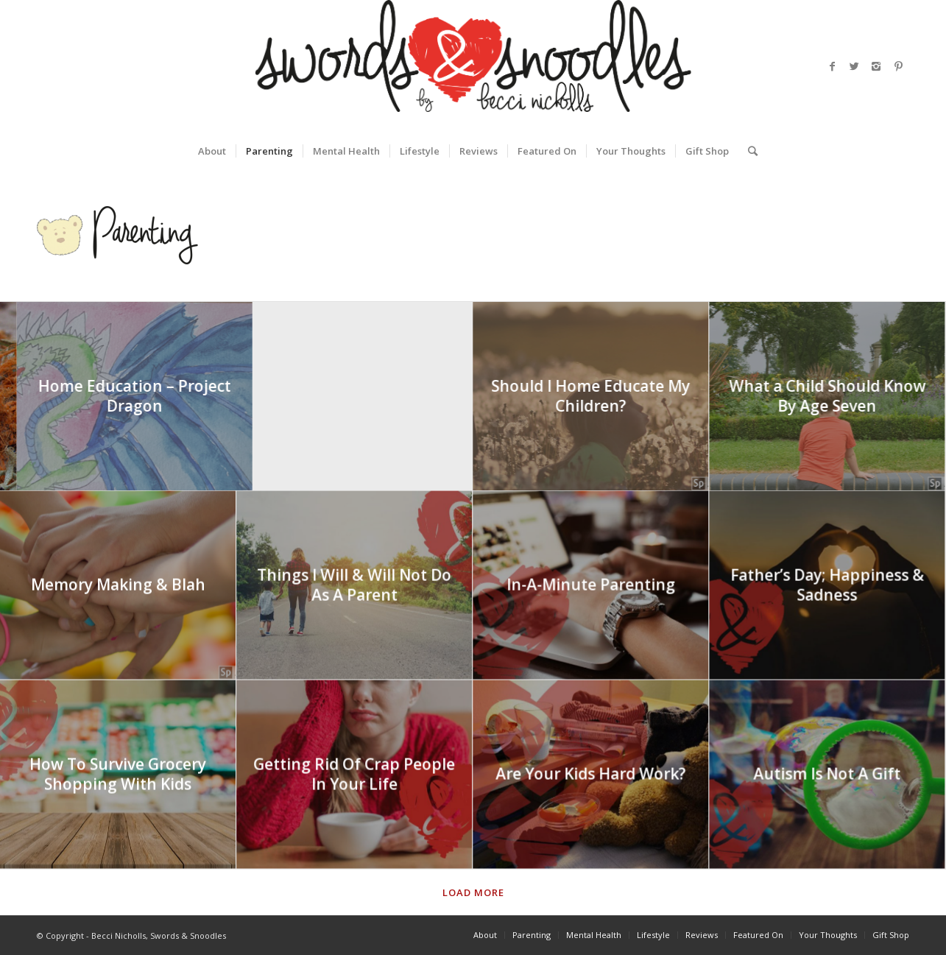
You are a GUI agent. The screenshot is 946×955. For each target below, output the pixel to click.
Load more (473, 892)
